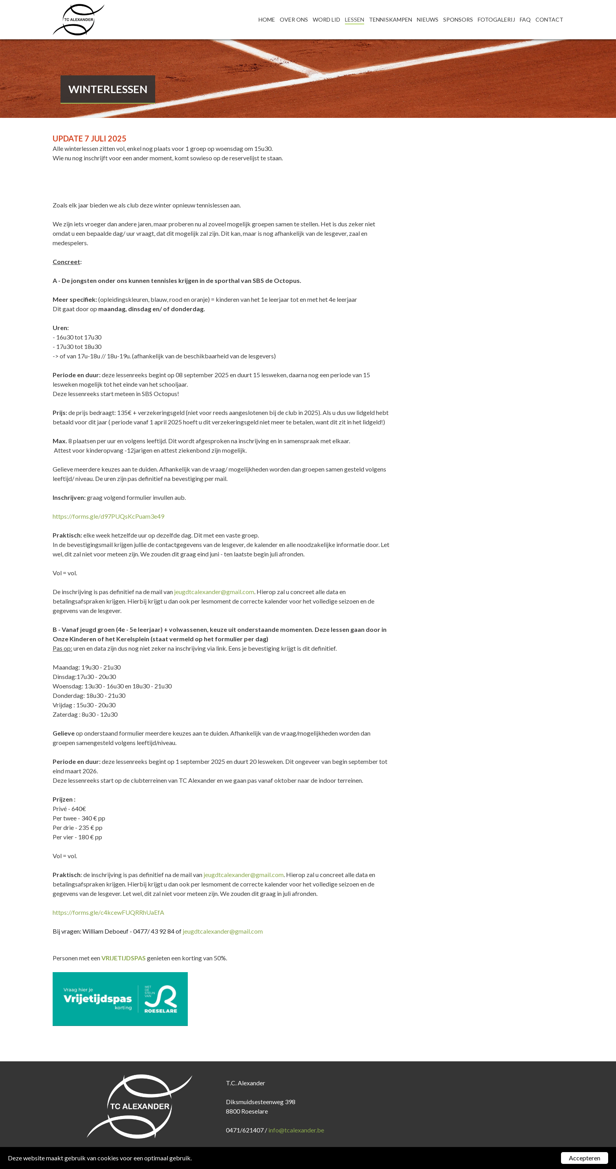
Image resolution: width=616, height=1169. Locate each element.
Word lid (326, 19)
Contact (549, 19)
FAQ (525, 19)
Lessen (354, 19)
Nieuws (427, 19)
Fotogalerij (496, 19)
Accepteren (584, 1158)
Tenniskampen (390, 19)
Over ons (294, 19)
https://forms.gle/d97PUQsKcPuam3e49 (108, 516)
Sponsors (458, 19)
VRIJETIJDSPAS (123, 958)
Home (266, 19)
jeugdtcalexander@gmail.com (214, 591)
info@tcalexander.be (296, 1130)
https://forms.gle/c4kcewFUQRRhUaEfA (108, 912)
